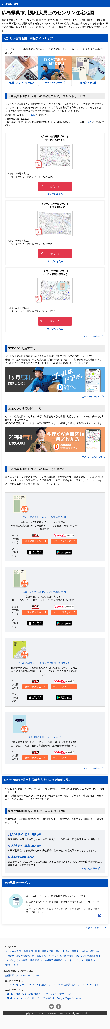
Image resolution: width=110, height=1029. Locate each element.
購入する (55, 186)
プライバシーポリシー (27, 975)
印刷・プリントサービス (21, 70)
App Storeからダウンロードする (35, 552)
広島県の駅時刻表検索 (22, 856)
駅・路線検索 (39, 955)
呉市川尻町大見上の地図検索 (26, 834)
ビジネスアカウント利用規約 (80, 960)
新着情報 (28, 951)
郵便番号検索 (23, 955)
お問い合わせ (11, 964)
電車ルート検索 (80, 951)
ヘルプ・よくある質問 (16, 960)
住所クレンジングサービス (57, 993)
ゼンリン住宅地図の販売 (60, 955)
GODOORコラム (90, 984)
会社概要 (9, 975)
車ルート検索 (62, 951)
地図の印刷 (47, 951)
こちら (32, 115)
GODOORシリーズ (55, 70)
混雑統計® (48, 998)
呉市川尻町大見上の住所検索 (26, 845)
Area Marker (34, 993)
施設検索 (94, 951)
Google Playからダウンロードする (64, 552)
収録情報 (34, 960)
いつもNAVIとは (13, 951)
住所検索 (9, 955)
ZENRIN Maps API (16, 993)
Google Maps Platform (69, 998)
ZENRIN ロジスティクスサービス (24, 998)
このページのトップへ (93, 336)
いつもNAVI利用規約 (52, 960)
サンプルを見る (55, 194)
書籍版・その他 (88, 70)
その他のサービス (93, 868)
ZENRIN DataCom (53, 1013)
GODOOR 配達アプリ (40, 984)
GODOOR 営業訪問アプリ (66, 984)
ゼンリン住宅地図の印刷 (88, 955)
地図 (37, 951)
